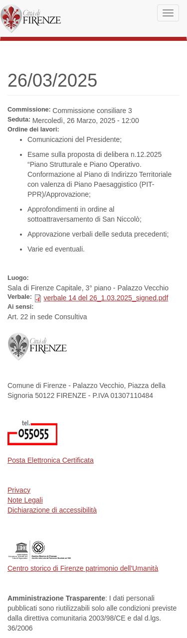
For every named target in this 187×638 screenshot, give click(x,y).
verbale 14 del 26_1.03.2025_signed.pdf (105, 298)
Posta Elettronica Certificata (50, 460)
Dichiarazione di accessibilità (52, 510)
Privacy (18, 490)
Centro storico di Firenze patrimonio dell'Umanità (82, 568)
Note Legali (25, 500)
